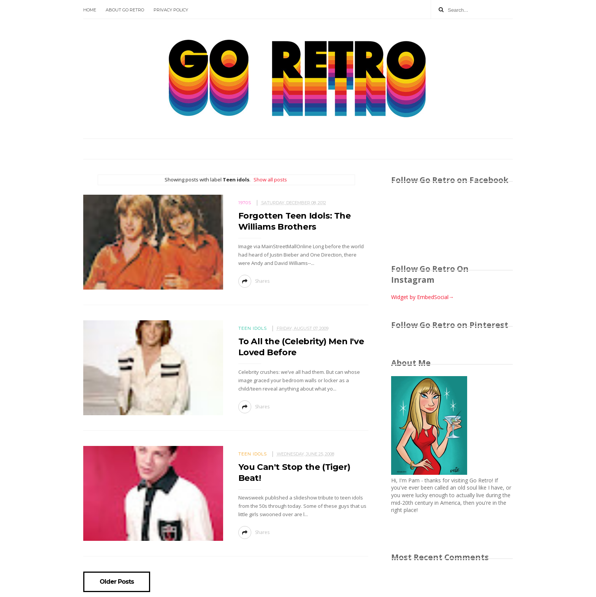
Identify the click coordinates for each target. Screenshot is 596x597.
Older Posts (117, 582)
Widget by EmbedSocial (422, 297)
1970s (244, 202)
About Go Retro (125, 10)
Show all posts (270, 179)
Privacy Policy (171, 10)
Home (89, 10)
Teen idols (252, 328)
